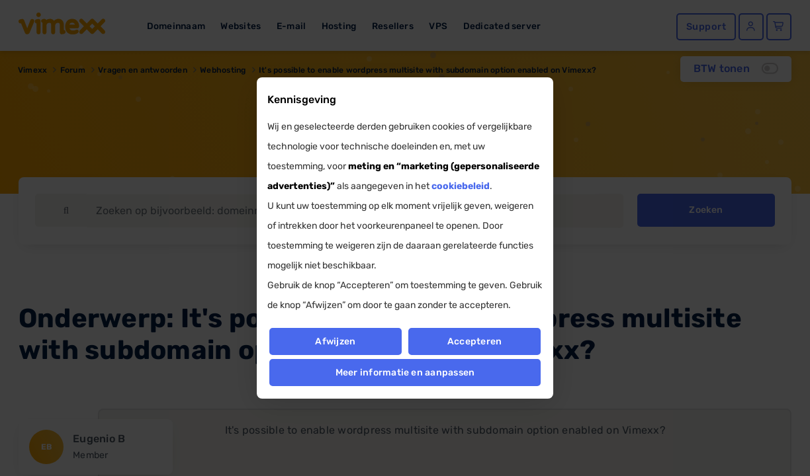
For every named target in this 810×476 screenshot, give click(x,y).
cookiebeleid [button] (460, 186)
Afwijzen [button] (335, 341)
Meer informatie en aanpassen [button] (405, 372)
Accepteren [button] (474, 341)
